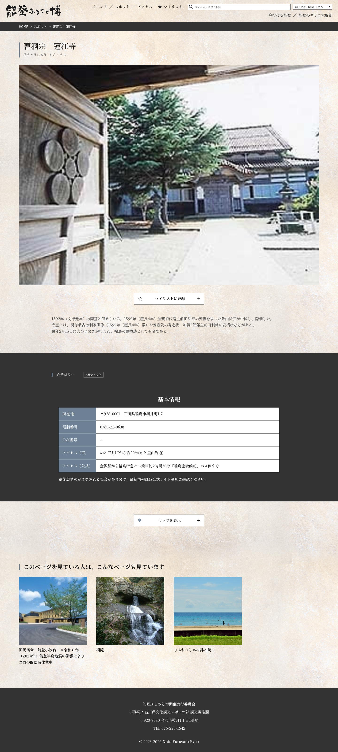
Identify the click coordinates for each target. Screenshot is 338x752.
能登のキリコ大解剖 (315, 15)
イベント (99, 7)
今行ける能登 (280, 15)
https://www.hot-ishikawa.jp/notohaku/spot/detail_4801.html (130, 615)
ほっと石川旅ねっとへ (309, 7)
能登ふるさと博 (34, 11)
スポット (122, 7)
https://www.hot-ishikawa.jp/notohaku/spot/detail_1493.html (53, 621)
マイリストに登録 (170, 298)
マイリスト (173, 7)
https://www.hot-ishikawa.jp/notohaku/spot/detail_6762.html (208, 615)
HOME (23, 26)
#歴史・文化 (93, 375)
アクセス (144, 7)
